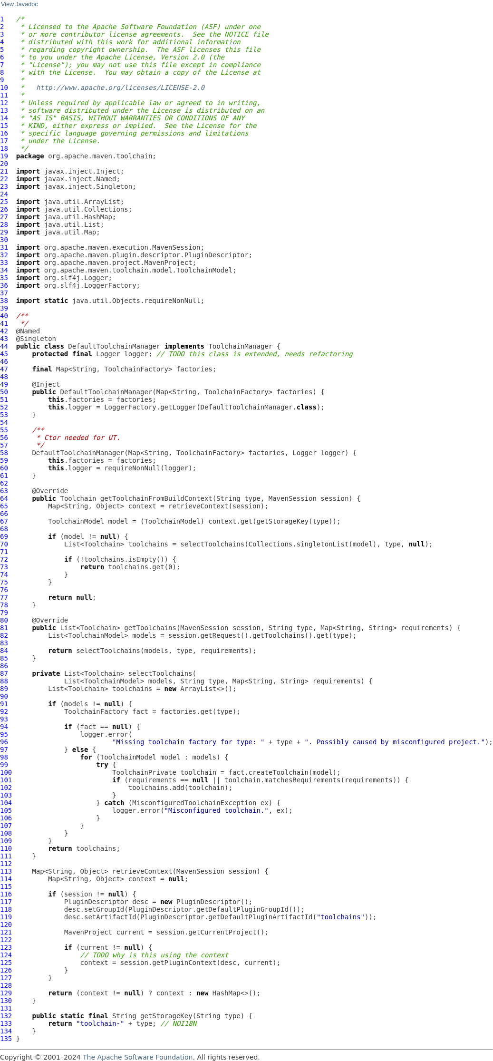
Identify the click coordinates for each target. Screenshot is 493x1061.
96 (4, 742)
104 (6, 803)
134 (6, 1031)
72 (4, 559)
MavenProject (88, 932)
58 (4, 453)
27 (4, 217)
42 (4, 331)
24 (4, 194)
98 (4, 757)
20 (4, 163)
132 (6, 1016)
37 (4, 293)
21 (4, 171)
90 (4, 696)
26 (4, 209)
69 (4, 536)
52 (4, 407)
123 (6, 947)
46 (4, 361)
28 (4, 224)
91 (4, 704)
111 (6, 856)
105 (6, 810)
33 (4, 262)
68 (4, 529)
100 (6, 772)
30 (4, 239)
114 (6, 879)
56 (4, 437)
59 (4, 460)
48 (4, 376)
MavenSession (293, 498)
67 (4, 521)
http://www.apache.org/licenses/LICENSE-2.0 (120, 87)
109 (6, 841)
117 (6, 901)
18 (4, 148)
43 (4, 338)
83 (4, 643)
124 (6, 955)
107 (6, 825)
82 (4, 635)
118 (6, 909)
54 (4, 422)
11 (4, 95)
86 (4, 666)
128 (6, 985)
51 (4, 399)
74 (4, 574)
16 (4, 133)
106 (6, 818)
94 (4, 726)
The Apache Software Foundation (138, 1057)
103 (6, 795)
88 (4, 681)
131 (6, 1008)
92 (4, 711)
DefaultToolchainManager (114, 346)
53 (4, 415)
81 (4, 628)
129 (6, 993)
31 (4, 247)
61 (4, 475)
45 (4, 354)
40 (4, 316)
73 (4, 567)
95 (4, 734)
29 (4, 232)
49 (4, 384)
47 (4, 369)
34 (4, 270)
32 (4, 255)
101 (6, 780)
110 (6, 848)
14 (4, 118)
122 (6, 940)
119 (6, 917)
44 (4, 346)
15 (4, 125)
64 (4, 498)
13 (4, 110)
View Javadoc (19, 4)
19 (4, 156)
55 (4, 430)
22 (4, 179)
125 (6, 962)
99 (4, 765)
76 (4, 590)
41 (4, 323)
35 (4, 278)
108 (6, 833)
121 (6, 932)
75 (4, 582)
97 (4, 749)
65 (4, 506)
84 (4, 650)
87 (4, 673)
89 (4, 688)
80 (4, 620)
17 (4, 141)
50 (4, 392)
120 (6, 924)
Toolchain (78, 498)
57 (4, 445)
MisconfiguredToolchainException (194, 803)
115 (6, 886)
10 (4, 87)
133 (6, 1023)
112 (6, 863)
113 (6, 871)
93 (4, 719)
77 (4, 597)
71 (4, 551)
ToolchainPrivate (144, 772)
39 (4, 308)
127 (6, 978)
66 (4, 513)
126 (6, 970)
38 (4, 300)
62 (4, 483)
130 (6, 1000)
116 (6, 894)
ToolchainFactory (96, 711)
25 (4, 201)
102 (6, 787)
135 (6, 1038)
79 (4, 612)
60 (4, 468)
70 (4, 544)
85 (4, 658)
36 (4, 285)
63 (4, 491)
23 (4, 186)
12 (4, 103)
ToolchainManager (240, 346)
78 (4, 605)
